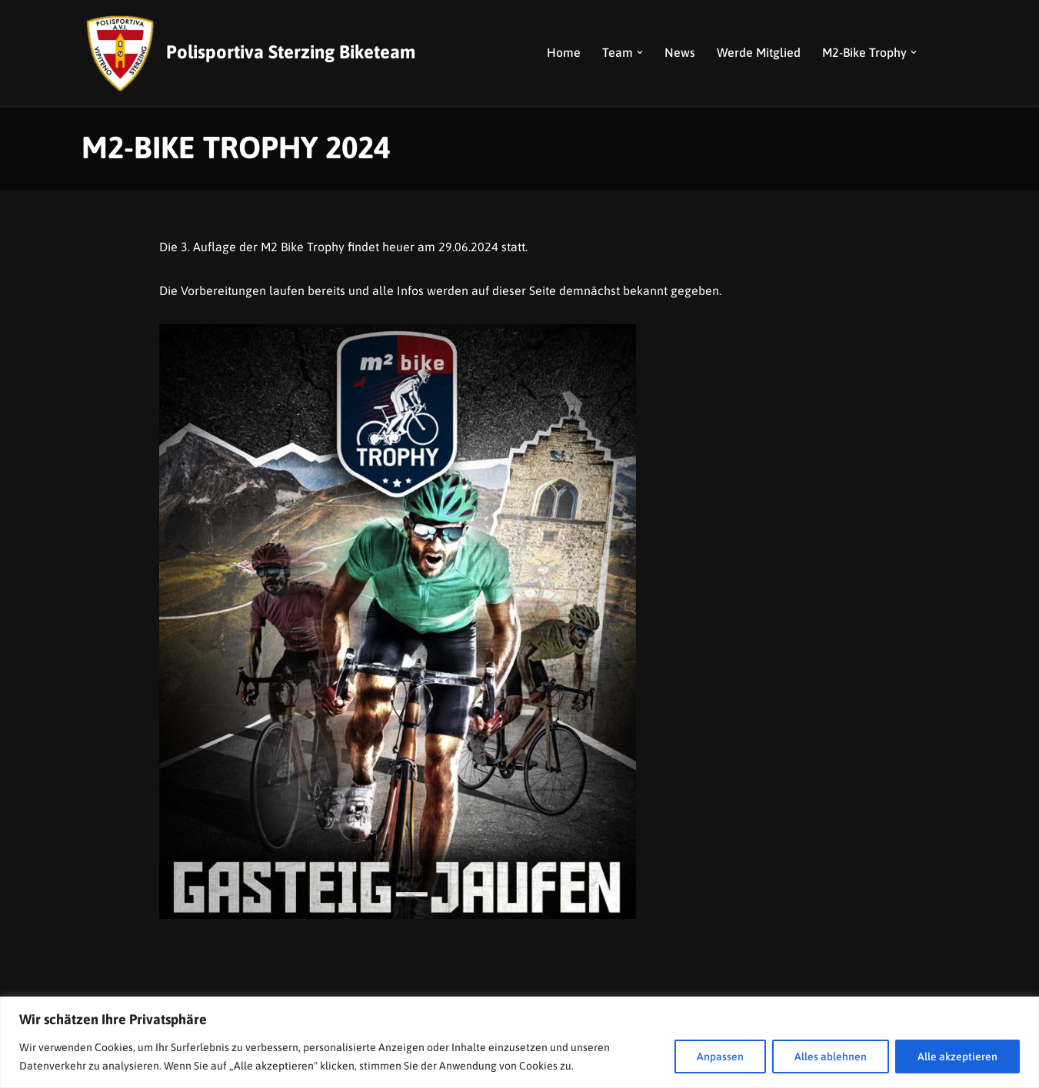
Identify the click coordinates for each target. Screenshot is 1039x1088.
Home (564, 52)
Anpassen (720, 1056)
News (679, 52)
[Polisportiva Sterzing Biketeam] (248, 52)
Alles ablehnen (830, 1056)
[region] (519, 1042)
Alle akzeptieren (957, 1056)
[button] (640, 52)
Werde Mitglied (759, 52)
